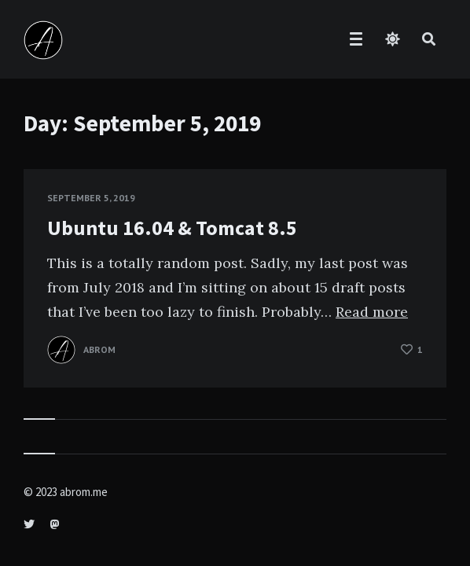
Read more (372, 312)
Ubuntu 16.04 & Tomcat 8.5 (172, 228)
